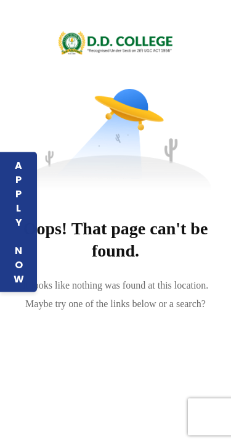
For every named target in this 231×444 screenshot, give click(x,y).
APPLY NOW (19, 222)
